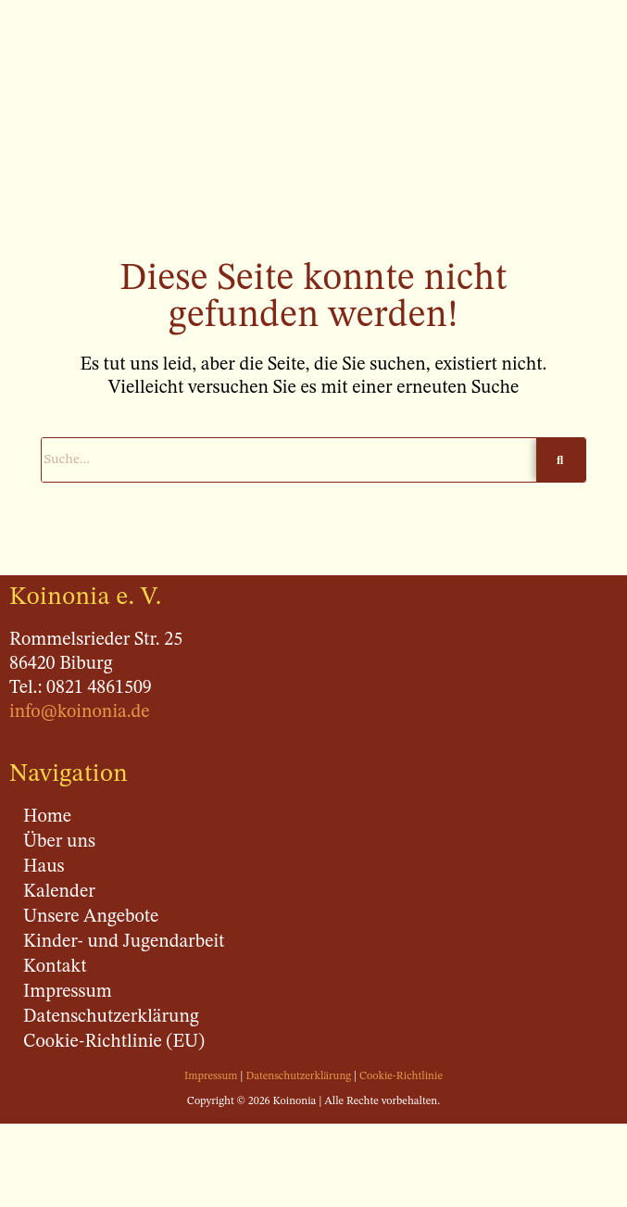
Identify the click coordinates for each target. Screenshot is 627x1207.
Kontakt (54, 967)
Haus (43, 867)
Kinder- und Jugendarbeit (123, 942)
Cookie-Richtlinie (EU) (114, 1042)
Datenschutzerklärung (111, 1017)
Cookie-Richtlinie (401, 1076)
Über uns (59, 842)
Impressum (67, 992)
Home (47, 817)
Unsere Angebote (90, 917)
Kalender (59, 892)
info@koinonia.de (79, 712)
